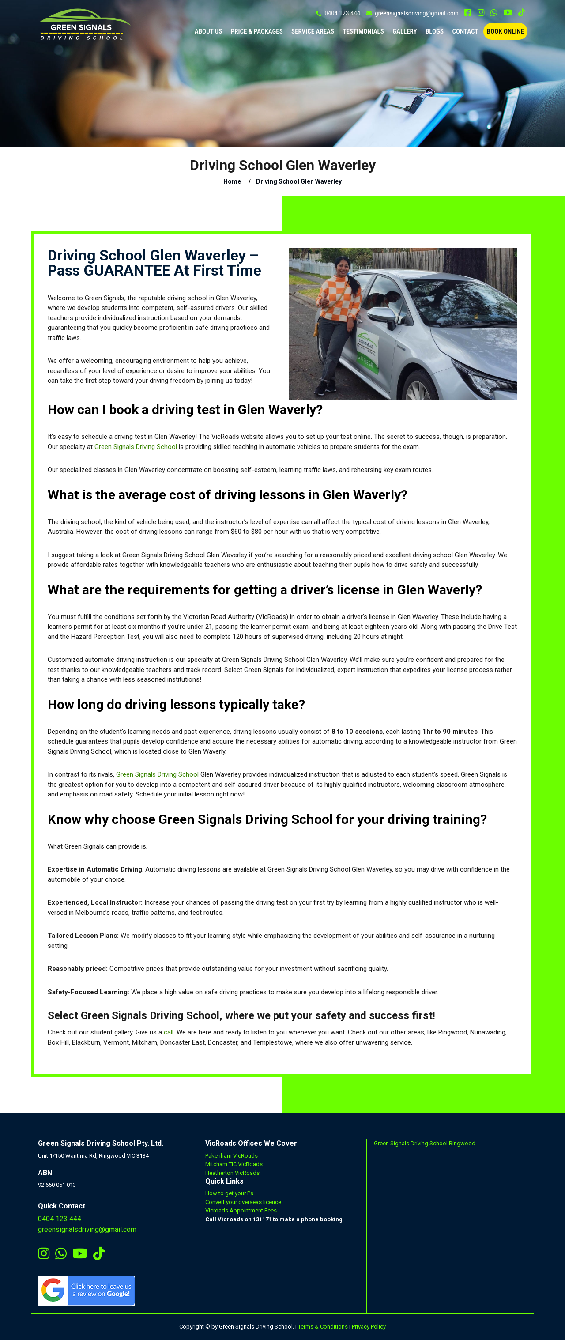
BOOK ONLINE (505, 31)
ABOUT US (208, 31)
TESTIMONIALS (363, 31)
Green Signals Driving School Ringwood (424, 1143)
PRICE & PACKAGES (257, 31)
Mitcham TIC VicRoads (234, 1164)
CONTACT (465, 31)
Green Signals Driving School (135, 447)
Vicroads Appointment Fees (241, 1210)
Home (232, 181)
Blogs (435, 31)
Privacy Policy (369, 1326)
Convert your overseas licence (243, 1202)
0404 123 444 (342, 13)
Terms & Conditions (323, 1326)
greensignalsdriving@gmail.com (417, 13)
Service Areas (312, 31)
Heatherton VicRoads (232, 1173)
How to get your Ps (229, 1193)
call (168, 1032)
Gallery (404, 31)
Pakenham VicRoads (231, 1155)
